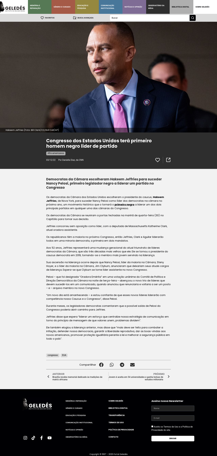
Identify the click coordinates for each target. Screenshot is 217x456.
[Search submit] (193, 18)
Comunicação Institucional (107, 6)
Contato (113, 437)
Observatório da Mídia (156, 6)
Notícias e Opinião (133, 7)
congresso (53, 355)
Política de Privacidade (121, 429)
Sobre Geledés (202, 7)
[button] (101, 364)
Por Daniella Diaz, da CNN (70, 160)
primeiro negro (124, 204)
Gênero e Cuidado (62, 7)
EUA (64, 355)
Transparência (116, 415)
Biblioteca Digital (180, 7)
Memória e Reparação (35, 6)
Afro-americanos (56, 153)
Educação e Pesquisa (82, 6)
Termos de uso (116, 422)
